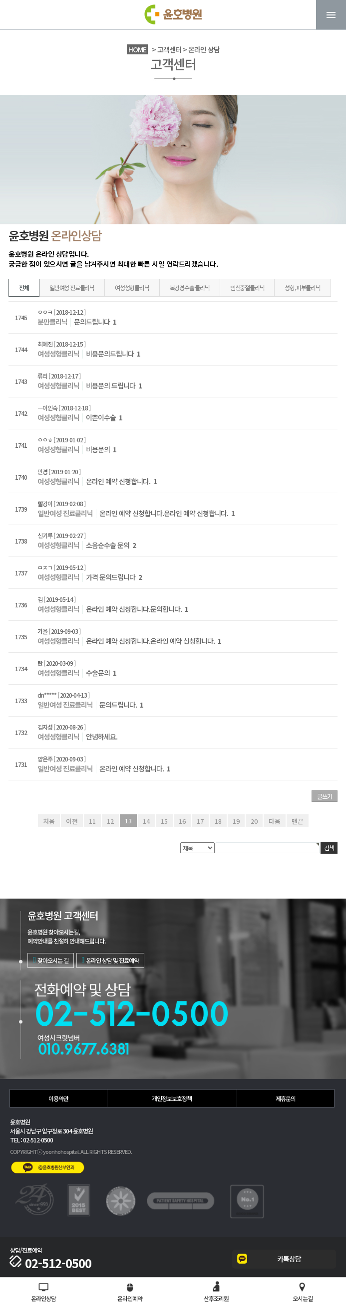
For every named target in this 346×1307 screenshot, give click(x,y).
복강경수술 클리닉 (190, 287)
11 (92, 820)
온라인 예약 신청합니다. (121, 481)
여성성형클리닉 (132, 287)
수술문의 (101, 673)
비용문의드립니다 (113, 354)
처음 (50, 820)
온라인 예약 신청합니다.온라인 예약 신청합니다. (167, 513)
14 (146, 820)
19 (236, 820)
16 (182, 820)
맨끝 (296, 820)
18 (218, 820)
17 (200, 820)
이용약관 (58, 1098)
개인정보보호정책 (172, 1098)
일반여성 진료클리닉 (71, 287)
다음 (274, 820)
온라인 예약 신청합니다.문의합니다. (137, 609)
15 (164, 820)
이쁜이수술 (104, 417)
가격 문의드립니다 (114, 577)
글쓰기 (324, 796)
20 (254, 820)
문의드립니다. (121, 705)
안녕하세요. (101, 737)
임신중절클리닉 (247, 287)
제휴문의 (286, 1098)
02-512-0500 (50, 1263)
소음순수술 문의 (111, 545)
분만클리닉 (52, 322)
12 (110, 820)
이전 (72, 820)
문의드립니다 (95, 322)
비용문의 (101, 449)
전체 (24, 287)
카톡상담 (289, 1259)
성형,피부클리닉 (302, 287)
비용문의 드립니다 (114, 385)
